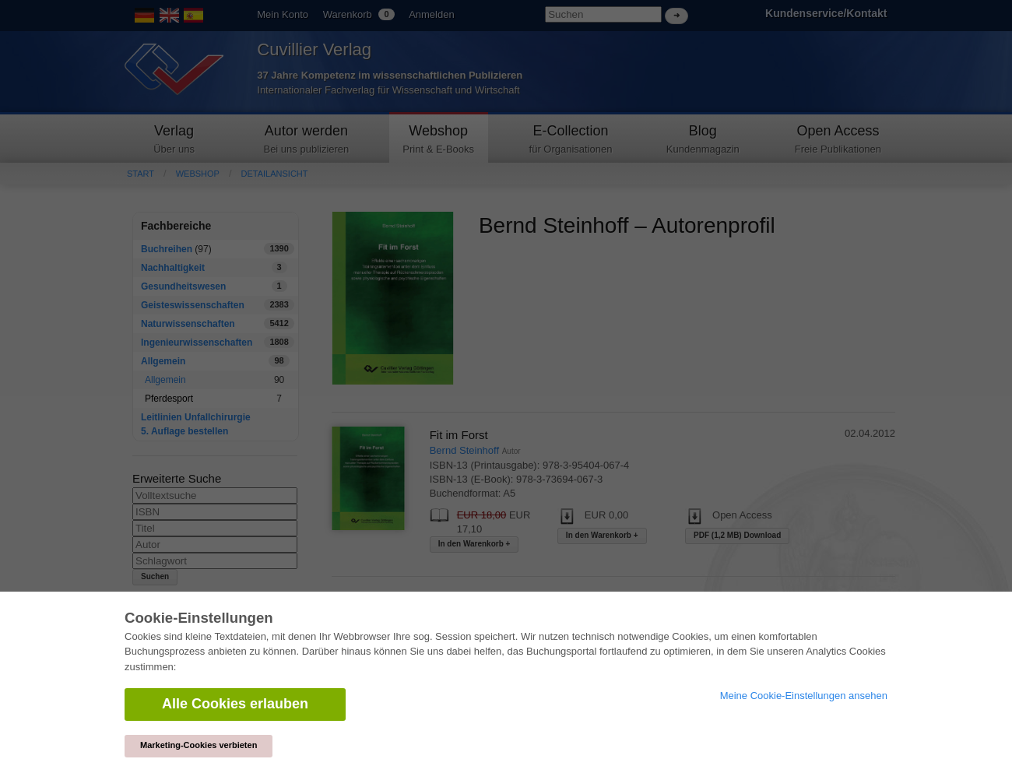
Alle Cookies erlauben (235, 704)
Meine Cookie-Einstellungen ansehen (803, 695)
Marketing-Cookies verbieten (198, 745)
